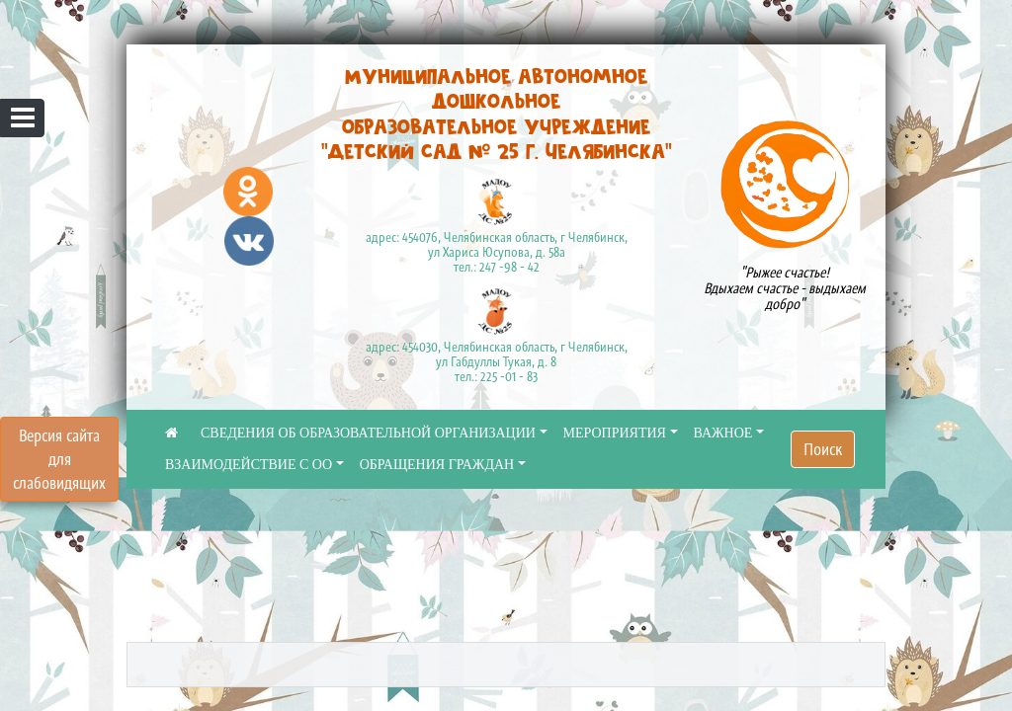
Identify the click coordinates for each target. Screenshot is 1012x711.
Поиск (822, 449)
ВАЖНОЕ (723, 433)
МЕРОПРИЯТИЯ (614, 433)
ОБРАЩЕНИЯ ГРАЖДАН (437, 464)
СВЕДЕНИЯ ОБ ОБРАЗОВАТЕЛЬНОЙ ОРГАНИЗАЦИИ (368, 433)
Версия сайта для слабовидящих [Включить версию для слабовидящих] (59, 459)
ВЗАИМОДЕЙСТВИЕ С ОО (248, 464)
